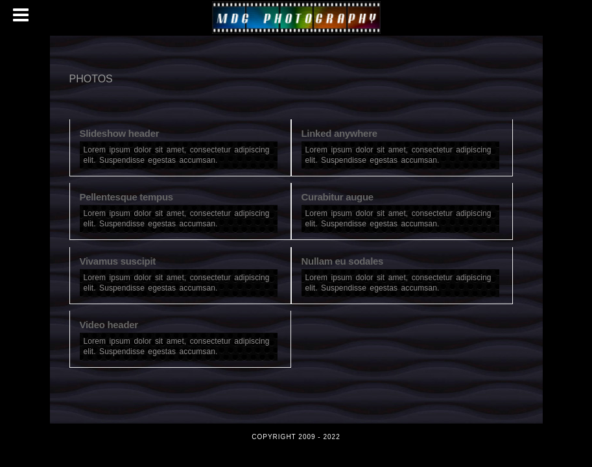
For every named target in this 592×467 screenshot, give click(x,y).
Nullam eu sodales (343, 261)
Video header (109, 324)
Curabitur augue (337, 196)
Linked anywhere (339, 133)
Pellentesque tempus (126, 196)
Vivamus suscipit (118, 261)
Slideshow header (120, 133)
